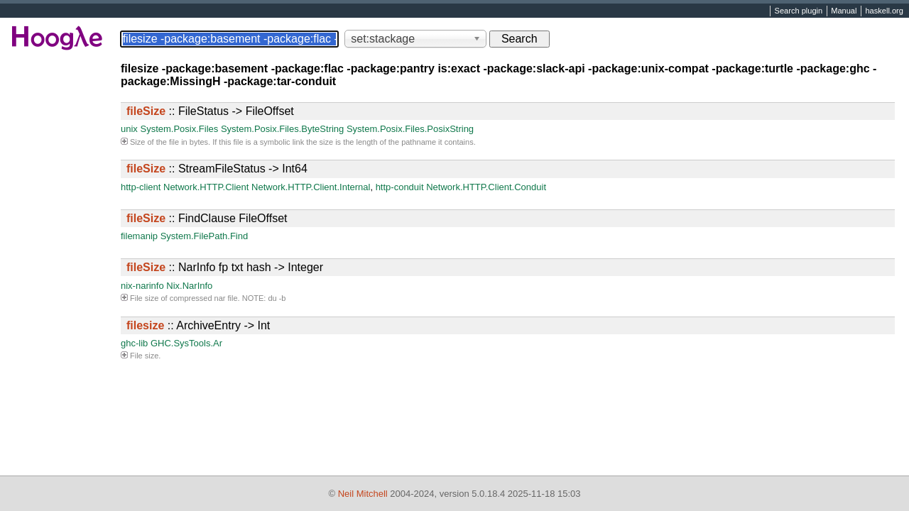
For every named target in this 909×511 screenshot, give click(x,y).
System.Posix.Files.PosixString (410, 128)
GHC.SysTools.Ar (186, 343)
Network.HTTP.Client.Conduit (486, 187)
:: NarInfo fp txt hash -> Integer (224, 267)
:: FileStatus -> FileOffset (210, 111)
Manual (843, 11)
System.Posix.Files (179, 128)
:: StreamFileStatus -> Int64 (216, 169)
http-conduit (400, 187)
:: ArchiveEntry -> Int (198, 325)
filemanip (139, 236)
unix (129, 128)
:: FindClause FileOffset (206, 218)
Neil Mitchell (363, 493)
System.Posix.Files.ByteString (282, 128)
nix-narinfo (142, 285)
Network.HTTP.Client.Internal (310, 187)
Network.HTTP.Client (206, 187)
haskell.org (884, 11)
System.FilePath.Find (204, 236)
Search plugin (799, 11)
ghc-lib (134, 343)
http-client (140, 187)
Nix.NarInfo (189, 285)
